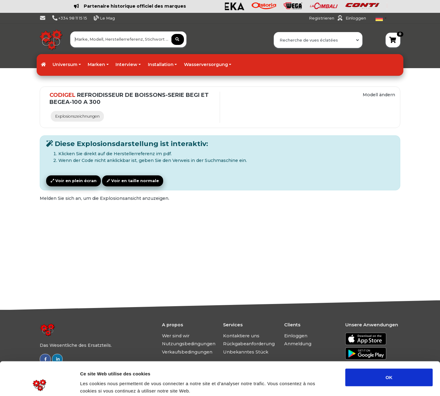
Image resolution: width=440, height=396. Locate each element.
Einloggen (356, 18)
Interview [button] (126, 64)
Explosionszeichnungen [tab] (77, 116)
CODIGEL (62, 95)
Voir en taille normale (133, 180)
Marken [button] (96, 64)
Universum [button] (65, 64)
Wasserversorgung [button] (206, 64)
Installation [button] (161, 64)
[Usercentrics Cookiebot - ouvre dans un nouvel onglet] (39, 384)
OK (389, 345)
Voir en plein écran (74, 180)
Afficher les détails (336, 384)
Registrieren (322, 18)
